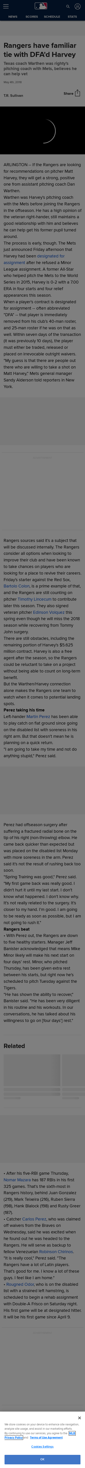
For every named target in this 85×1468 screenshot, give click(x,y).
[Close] (80, 1418)
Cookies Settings (42, 1447)
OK (42, 1459)
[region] (42, 1440)
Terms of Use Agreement (46, 1437)
